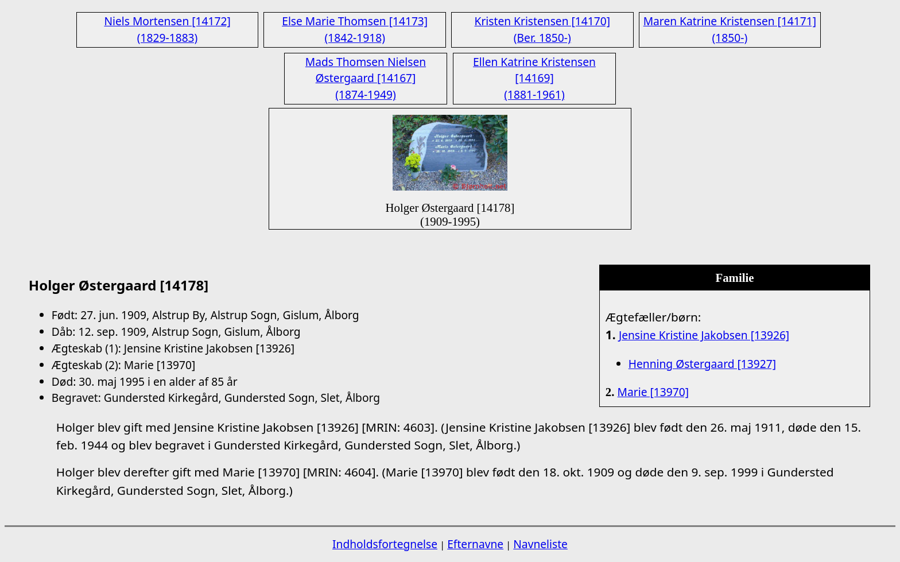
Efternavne (475, 544)
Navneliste (540, 544)
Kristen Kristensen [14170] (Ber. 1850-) (542, 29)
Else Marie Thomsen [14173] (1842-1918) (355, 29)
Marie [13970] (653, 392)
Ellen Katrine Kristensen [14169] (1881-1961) (534, 78)
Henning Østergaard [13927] (702, 363)
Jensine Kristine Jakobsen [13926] (704, 335)
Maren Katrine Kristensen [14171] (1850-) (729, 29)
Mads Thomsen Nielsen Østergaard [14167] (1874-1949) (365, 78)
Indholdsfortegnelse (384, 544)
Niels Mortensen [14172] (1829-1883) (167, 29)
